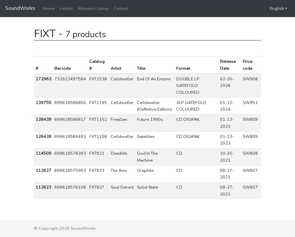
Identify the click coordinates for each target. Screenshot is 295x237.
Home (49, 9)
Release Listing (93, 9)
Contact (120, 9)
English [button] (273, 9)
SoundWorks (20, 8)
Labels (66, 9)
